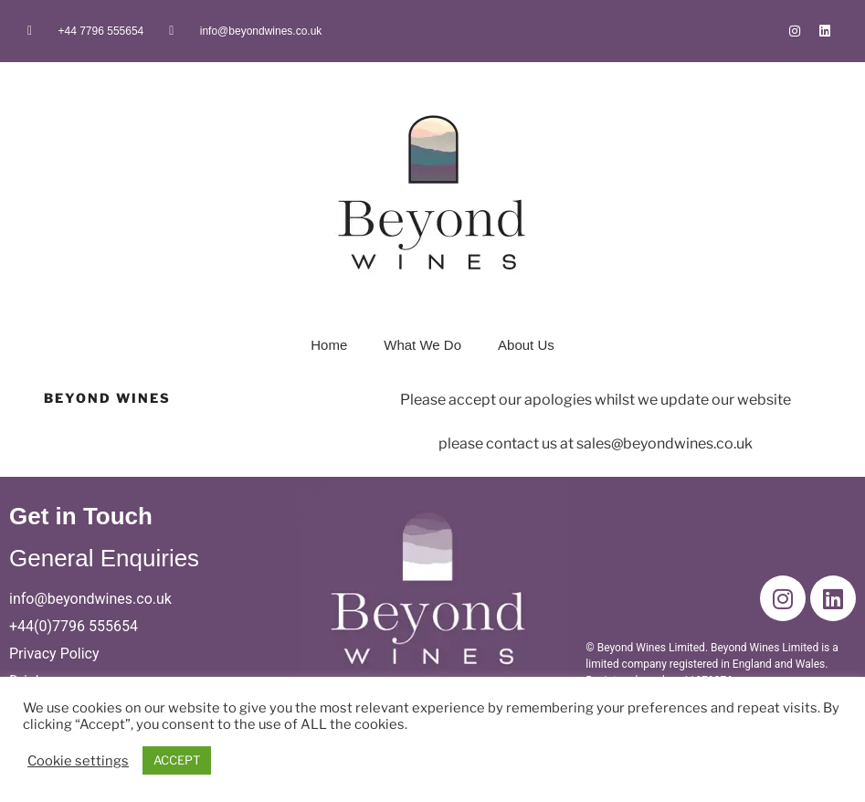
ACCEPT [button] (176, 760)
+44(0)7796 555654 (73, 626)
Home (329, 345)
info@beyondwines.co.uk (90, 598)
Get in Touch (81, 516)
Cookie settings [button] (78, 761)
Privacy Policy (54, 653)
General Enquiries (104, 558)
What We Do (422, 345)
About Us (526, 345)
